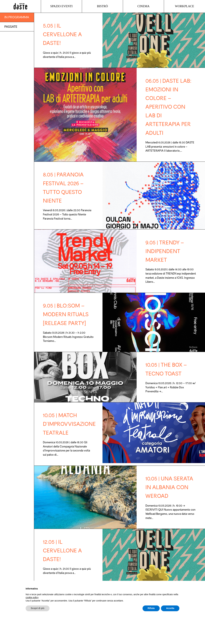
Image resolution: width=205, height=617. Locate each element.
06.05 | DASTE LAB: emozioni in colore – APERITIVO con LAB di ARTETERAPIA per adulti (168, 107)
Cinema (143, 6)
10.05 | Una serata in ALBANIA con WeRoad (169, 487)
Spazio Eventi (61, 6)
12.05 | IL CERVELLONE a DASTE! (62, 551)
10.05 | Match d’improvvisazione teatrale (69, 424)
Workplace (184, 6)
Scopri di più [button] (37, 608)
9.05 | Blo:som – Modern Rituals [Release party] (66, 314)
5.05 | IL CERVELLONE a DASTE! (62, 34)
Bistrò (102, 6)
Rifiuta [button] (151, 608)
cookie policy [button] (32, 597)
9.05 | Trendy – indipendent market (164, 251)
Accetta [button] (170, 608)
